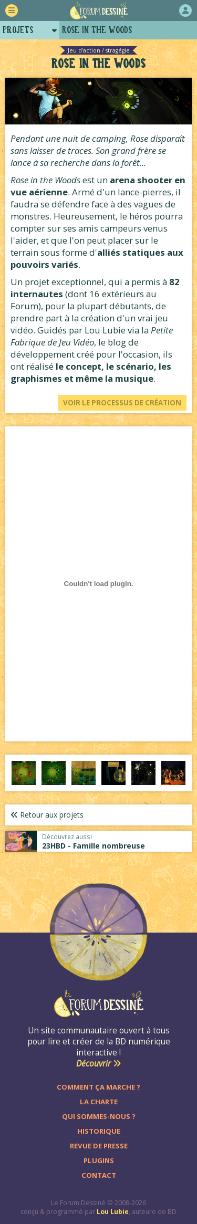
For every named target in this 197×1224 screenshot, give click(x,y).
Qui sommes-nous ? (99, 1116)
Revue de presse (99, 1145)
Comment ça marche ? (98, 1087)
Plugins (99, 1160)
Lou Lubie (113, 1211)
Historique (98, 1131)
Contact (98, 1175)
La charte (99, 1101)
